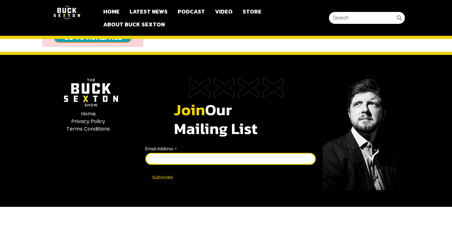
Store (252, 11)
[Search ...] (363, 18)
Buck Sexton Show (67, 18)
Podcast (191, 11)
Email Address (161, 149)
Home (111, 11)
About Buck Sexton (134, 24)
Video (224, 11)
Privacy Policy (88, 121)
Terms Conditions (88, 128)
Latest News (149, 11)
